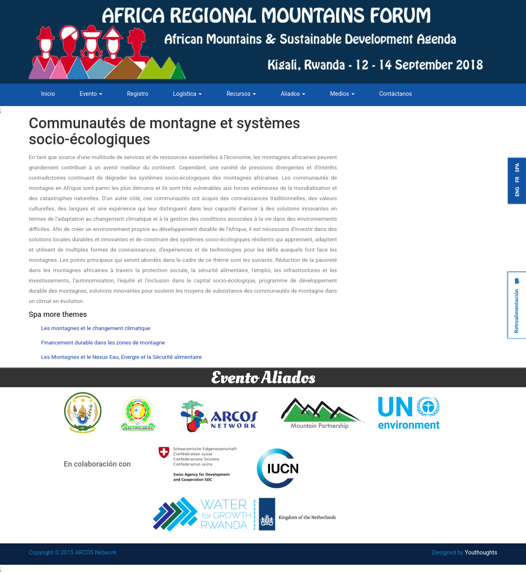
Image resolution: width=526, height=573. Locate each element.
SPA (517, 167)
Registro (137, 93)
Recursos (241, 93)
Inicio (48, 93)
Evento (91, 93)
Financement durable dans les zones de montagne (103, 342)
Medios (342, 93)
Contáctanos (395, 93)
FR (517, 179)
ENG (517, 191)
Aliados (293, 93)
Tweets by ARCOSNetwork (389, 119)
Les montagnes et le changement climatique (95, 328)
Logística (187, 93)
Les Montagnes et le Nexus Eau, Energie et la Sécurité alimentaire (121, 357)
